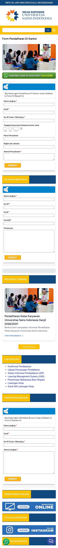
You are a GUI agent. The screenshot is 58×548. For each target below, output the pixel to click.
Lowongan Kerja (16, 383)
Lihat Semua (29, 346)
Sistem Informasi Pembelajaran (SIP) (26, 373)
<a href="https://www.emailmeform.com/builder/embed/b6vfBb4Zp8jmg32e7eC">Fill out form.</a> (29, 127)
